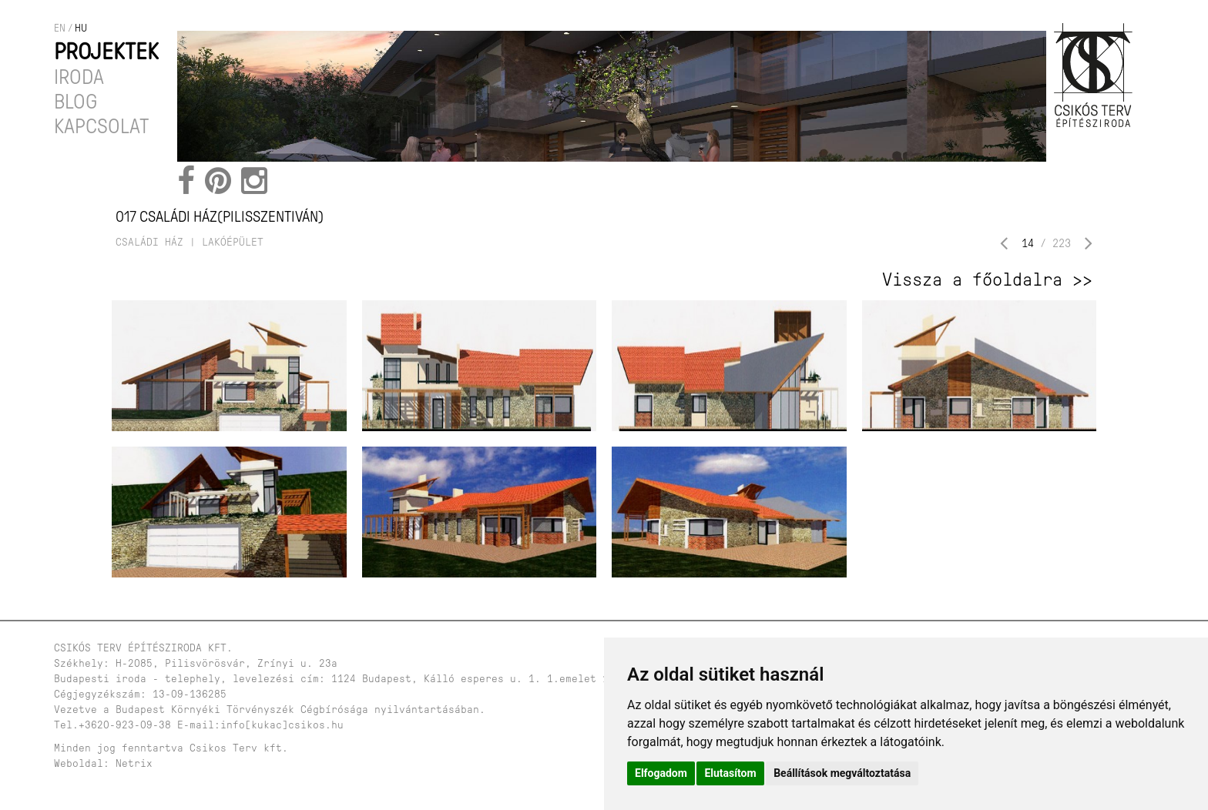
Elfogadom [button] (661, 773)
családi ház (149, 242)
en (59, 28)
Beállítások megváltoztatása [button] (842, 773)
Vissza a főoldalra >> (987, 279)
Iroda (79, 77)
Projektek (106, 51)
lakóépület (232, 242)
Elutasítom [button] (730, 773)
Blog (75, 101)
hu (81, 28)
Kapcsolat (101, 126)
